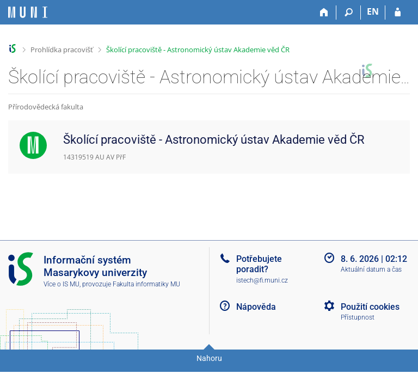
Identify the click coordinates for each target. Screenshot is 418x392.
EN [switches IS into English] (373, 11)
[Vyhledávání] (348, 12)
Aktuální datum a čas (371, 269)
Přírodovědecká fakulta (45, 107)
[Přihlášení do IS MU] (397, 12)
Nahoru (209, 358)
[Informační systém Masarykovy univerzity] (27, 12)
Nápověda (256, 307)
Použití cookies (370, 307)
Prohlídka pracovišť (61, 49)
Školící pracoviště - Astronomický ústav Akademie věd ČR (198, 49)
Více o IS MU (61, 284)
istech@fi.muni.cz (262, 280)
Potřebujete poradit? (259, 264)
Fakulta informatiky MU (146, 284)
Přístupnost (357, 317)
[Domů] (324, 12)
